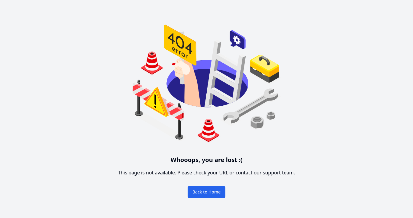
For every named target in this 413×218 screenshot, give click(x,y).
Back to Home (206, 192)
